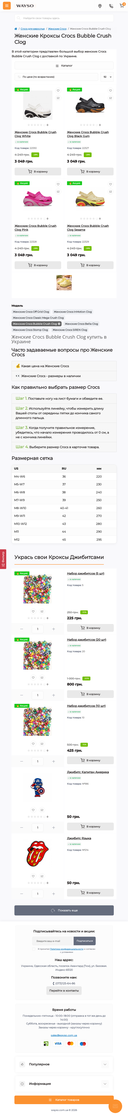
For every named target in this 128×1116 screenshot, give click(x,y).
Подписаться (85, 940)
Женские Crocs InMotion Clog (73, 311)
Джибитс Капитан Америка (88, 772)
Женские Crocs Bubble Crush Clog (35, 323)
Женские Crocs (57, 28)
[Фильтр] (3, 559)
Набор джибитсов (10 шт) (86, 706)
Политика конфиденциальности (66, 949)
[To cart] (38, 171)
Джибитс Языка (79, 838)
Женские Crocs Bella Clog (81, 323)
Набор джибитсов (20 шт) (86, 640)
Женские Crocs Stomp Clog (30, 329)
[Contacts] (111, 5)
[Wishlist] (58, 90)
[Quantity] (37, 629)
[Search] (18, 18)
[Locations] (99, 5)
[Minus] (21, 629)
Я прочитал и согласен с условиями (66, 950)
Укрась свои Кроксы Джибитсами (59, 557)
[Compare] (58, 98)
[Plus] (53, 629)
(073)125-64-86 (65, 983)
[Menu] (7, 6)
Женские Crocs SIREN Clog (70, 329)
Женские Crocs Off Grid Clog (31, 311)
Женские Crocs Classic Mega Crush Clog (38, 317)
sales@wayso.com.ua (64, 1035)
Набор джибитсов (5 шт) (85, 573)
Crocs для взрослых (33, 28)
